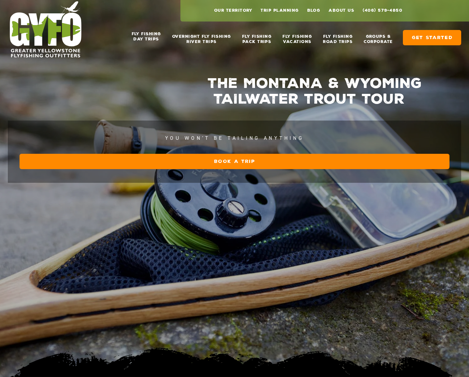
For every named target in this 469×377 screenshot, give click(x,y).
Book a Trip (234, 161)
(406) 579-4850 (382, 10)
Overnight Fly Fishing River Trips (201, 39)
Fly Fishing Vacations (297, 39)
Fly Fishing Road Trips (337, 39)
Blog (313, 10)
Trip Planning (279, 10)
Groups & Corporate (377, 39)
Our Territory (233, 10)
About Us (341, 10)
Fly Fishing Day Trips (146, 36)
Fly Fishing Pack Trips (256, 39)
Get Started (432, 37)
